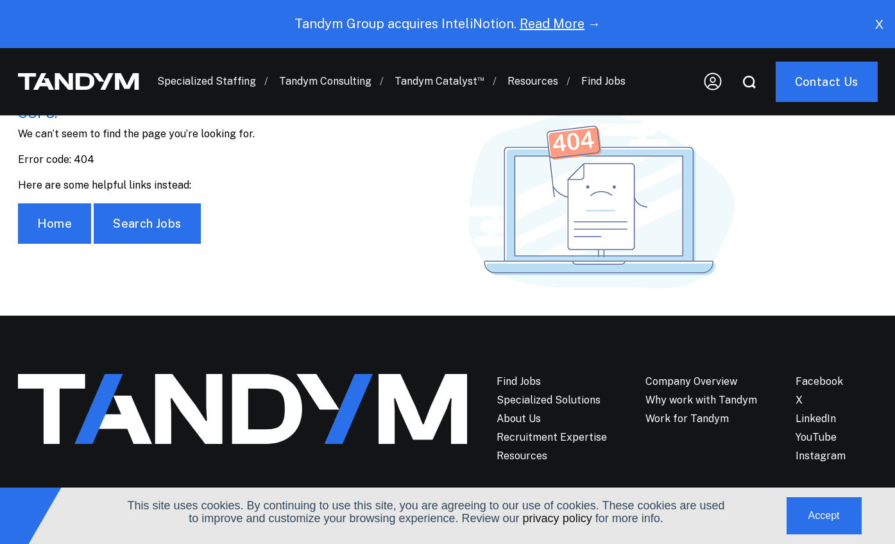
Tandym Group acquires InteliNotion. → (447, 23)
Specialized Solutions (549, 400)
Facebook (819, 381)
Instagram (821, 456)
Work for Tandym (687, 418)
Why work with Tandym (701, 400)
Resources (532, 77)
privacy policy (557, 518)
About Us (519, 418)
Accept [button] (824, 515)
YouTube (816, 437)
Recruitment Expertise (552, 437)
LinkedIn (816, 418)
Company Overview (691, 381)
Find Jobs (603, 77)
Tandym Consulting (325, 77)
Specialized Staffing (206, 77)
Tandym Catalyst (439, 77)
